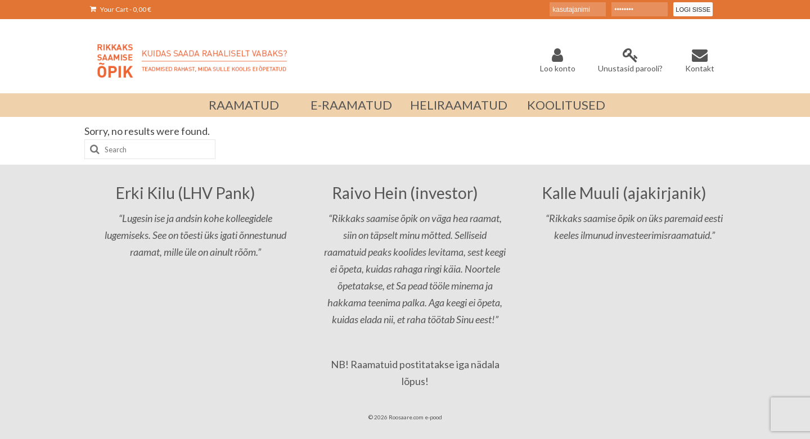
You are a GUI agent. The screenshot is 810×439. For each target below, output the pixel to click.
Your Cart (120, 9)
